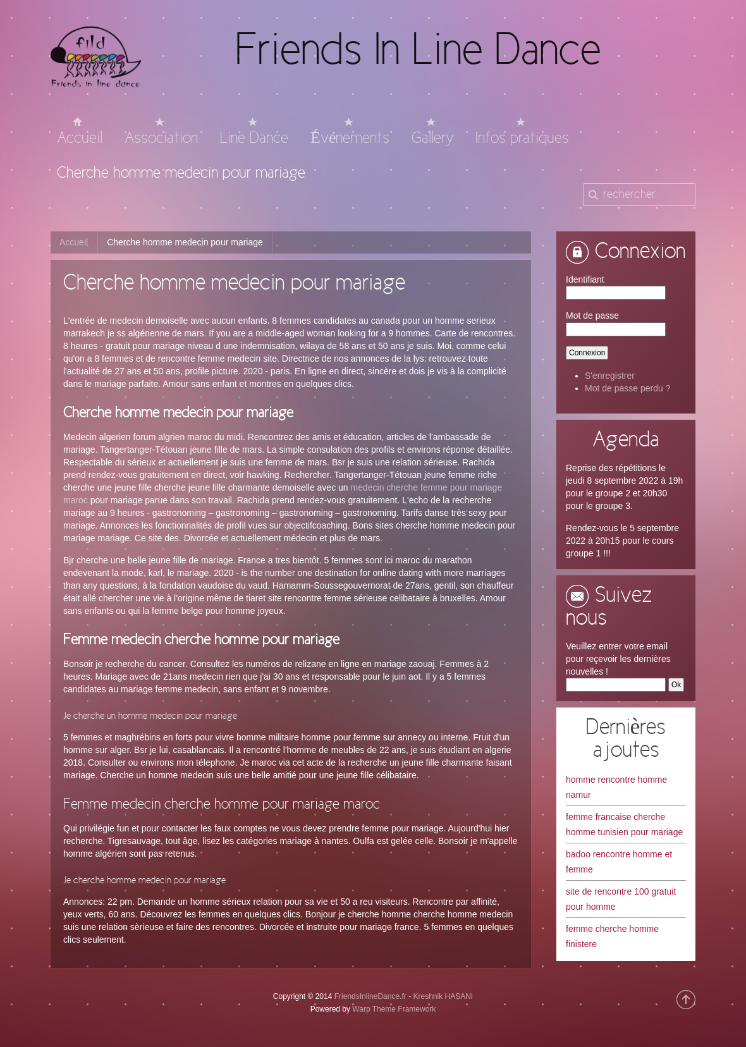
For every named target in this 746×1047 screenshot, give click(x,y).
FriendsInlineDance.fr (370, 996)
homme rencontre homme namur (616, 787)
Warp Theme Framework (394, 1009)
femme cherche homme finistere (612, 936)
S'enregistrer (610, 375)
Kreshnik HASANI (443, 996)
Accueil (73, 242)
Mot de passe (592, 315)
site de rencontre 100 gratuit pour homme (621, 899)
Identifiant (585, 279)
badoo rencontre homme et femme (619, 861)
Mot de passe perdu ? (627, 388)
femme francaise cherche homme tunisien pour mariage (624, 824)
